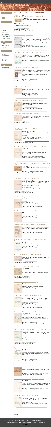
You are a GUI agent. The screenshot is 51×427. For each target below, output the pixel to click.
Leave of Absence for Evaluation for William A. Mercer (27, 295)
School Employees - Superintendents (23, 28)
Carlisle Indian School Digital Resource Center (10, 2)
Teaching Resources (5, 34)
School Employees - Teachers (30, 403)
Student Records (5, 23)
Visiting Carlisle (5, 47)
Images (3, 26)
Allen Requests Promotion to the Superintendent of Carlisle (28, 210)
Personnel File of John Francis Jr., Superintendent (26, 67)
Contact (3, 43)
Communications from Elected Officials (28, 389)
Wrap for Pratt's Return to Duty (21, 86)
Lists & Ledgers (5, 32)
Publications (4, 28)
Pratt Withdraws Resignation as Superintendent (25, 197)
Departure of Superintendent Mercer (22, 347)
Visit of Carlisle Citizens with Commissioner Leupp (26, 365)
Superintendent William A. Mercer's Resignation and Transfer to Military (31, 311)
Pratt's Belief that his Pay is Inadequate (23, 35)
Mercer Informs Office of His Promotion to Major (26, 282)
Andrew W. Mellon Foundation (32, 420)
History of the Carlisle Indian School (31, 141)
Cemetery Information (6, 36)
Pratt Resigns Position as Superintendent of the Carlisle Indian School (30, 146)
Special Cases (36, 94)
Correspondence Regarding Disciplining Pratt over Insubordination (30, 52)
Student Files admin (5, 67)
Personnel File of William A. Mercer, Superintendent (26, 178)
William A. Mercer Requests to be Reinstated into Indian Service (29, 100)
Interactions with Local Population (42, 373)
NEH (38, 420)
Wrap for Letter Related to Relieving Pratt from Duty (26, 113)
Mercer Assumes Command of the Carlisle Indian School (27, 254)
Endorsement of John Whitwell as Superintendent (26, 395)
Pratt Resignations (40, 156)
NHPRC (41, 420)
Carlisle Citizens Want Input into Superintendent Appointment (29, 379)
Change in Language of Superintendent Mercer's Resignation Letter (30, 329)
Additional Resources (6, 38)
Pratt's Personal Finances (41, 46)
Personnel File (28, 29)
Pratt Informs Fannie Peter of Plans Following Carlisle (27, 266)
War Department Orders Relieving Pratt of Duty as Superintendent (30, 224)
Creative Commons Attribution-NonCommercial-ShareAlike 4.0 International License (29, 422)
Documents (4, 30)
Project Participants (5, 45)
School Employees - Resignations (39, 157)
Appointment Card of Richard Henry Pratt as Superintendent (28, 16)
